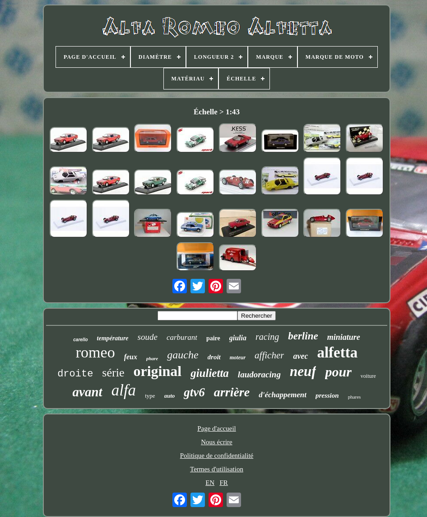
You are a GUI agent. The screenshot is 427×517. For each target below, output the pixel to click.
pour (338, 371)
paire (213, 338)
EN (209, 482)
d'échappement (282, 394)
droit (214, 357)
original (157, 371)
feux (130, 357)
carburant (182, 337)
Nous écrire (216, 442)
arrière (232, 392)
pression (327, 395)
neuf (303, 371)
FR (223, 482)
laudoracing (259, 374)
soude (148, 337)
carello (80, 339)
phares (354, 397)
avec (300, 356)
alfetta (337, 352)
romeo (95, 352)
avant (87, 392)
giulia (237, 338)
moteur (238, 357)
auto (169, 395)
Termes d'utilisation (216, 469)
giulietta (209, 373)
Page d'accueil (216, 428)
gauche (182, 355)
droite (75, 374)
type (150, 395)
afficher (269, 355)
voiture (368, 376)
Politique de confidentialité (216, 455)
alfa (123, 390)
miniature (343, 337)
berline (303, 336)
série (113, 372)
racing (267, 337)
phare (152, 358)
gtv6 (194, 392)
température (113, 338)
